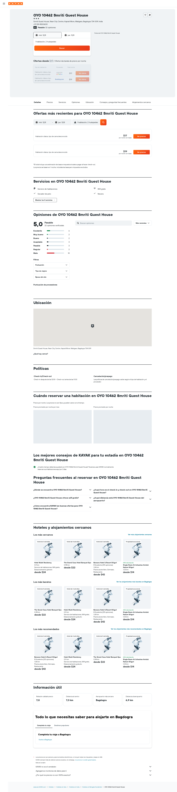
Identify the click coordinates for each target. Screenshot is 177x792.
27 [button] (68, 79)
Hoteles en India (74, 789)
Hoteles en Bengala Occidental (92, 789)
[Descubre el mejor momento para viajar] (4, 37)
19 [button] (62, 73)
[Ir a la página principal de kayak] (15, 3)
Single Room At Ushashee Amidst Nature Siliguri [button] (136, 569)
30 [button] (85, 79)
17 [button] (51, 73)
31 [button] (51, 84)
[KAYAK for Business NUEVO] (4, 41)
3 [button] (51, 62)
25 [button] (57, 79)
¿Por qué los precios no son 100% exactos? (94, 777)
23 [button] (85, 73)
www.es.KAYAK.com (39, 789)
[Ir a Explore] (4, 27)
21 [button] (73, 73)
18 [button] (57, 73)
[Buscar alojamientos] (4, 15)
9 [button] (84, 62)
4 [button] (56, 62)
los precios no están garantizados (85, 762)
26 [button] (62, 79)
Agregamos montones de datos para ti (94, 773)
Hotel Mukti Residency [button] (42, 565)
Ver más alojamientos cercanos (140, 537)
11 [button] (57, 68)
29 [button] (79, 79)
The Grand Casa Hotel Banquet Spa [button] (77, 565)
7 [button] (73, 62)
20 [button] (68, 73)
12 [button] (62, 68)
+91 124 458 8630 (40, 24)
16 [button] (85, 68)
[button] (3, 3)
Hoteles (51, 789)
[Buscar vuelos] (4, 10)
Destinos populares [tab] (61, 728)
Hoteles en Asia (61, 789)
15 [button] (79, 68)
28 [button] (73, 79)
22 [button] (79, 73)
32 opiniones (50, 27)
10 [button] (51, 68)
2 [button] (84, 57)
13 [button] (68, 68)
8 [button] (79, 62)
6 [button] (68, 62)
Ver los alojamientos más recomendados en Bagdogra (131, 632)
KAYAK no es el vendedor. (94, 769)
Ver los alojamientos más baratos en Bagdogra (134, 584)
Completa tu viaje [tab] (44, 728)
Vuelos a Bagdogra (45, 742)
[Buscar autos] (4, 20)
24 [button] (51, 79)
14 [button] (73, 68)
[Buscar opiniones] (105, 225)
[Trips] (4, 48)
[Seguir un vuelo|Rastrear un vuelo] (4, 32)
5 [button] (62, 62)
